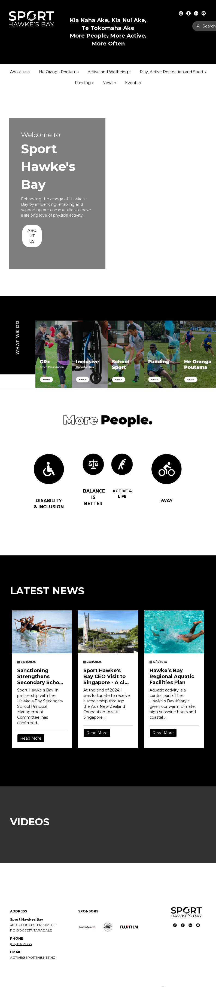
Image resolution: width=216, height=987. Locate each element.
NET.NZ (49, 957)
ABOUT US (32, 236)
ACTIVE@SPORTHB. (26, 957)
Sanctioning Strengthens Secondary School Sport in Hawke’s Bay (40, 676)
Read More (30, 738)
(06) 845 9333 (21, 944)
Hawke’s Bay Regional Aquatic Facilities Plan (172, 676)
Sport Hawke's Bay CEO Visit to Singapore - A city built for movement (106, 676)
